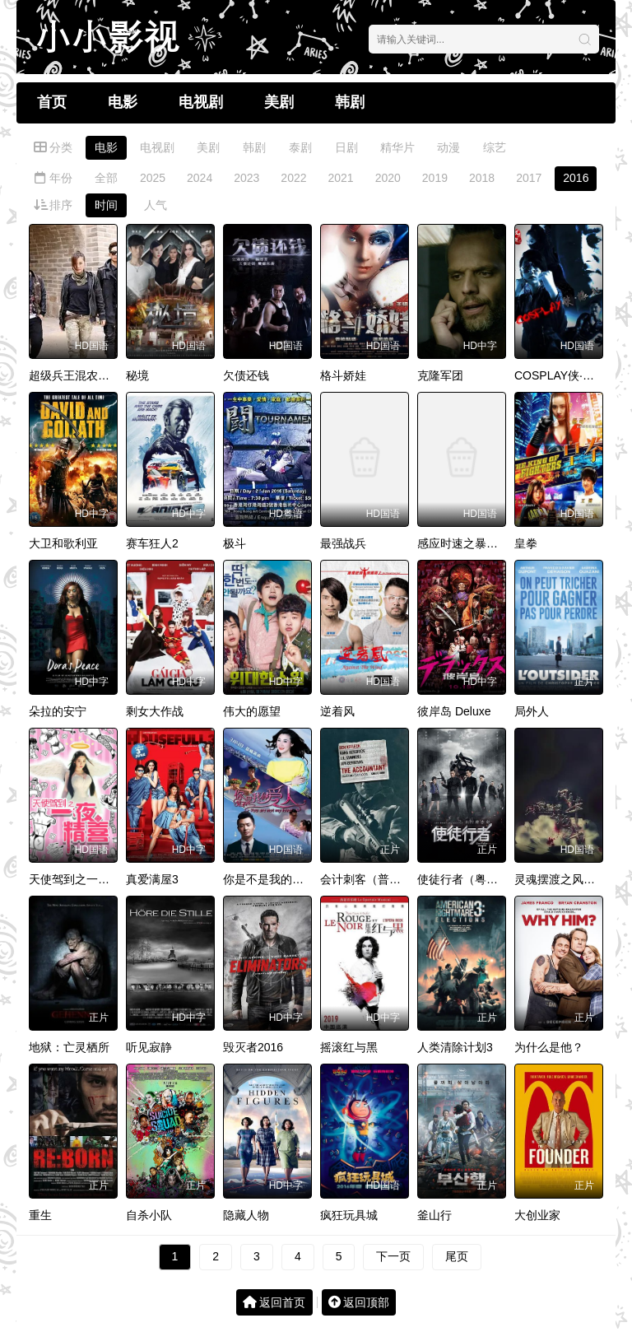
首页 (52, 102)
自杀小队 (149, 1215)
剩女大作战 (155, 711)
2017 (528, 177)
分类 (53, 147)
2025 (152, 177)
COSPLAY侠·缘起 (560, 375)
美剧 (279, 102)
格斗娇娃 (343, 375)
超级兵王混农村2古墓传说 (95, 375)
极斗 (234, 543)
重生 (40, 1215)
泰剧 (300, 147)
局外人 (531, 711)
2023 (246, 177)
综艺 (494, 147)
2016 (575, 177)
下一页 (393, 1256)
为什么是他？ (548, 1047)
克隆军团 (440, 375)
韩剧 (350, 102)
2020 (388, 177)
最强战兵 (343, 543)
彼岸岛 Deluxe (453, 711)
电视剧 (201, 102)
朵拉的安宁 (57, 711)
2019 (435, 177)
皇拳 (525, 543)
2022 (293, 177)
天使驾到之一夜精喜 (80, 879)
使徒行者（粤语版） (469, 879)
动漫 (448, 147)
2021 (341, 177)
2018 (482, 177)
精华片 (397, 147)
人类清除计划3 (455, 1047)
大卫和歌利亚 (63, 543)
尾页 (456, 1256)
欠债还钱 (246, 375)
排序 (53, 205)
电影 (122, 102)
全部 (106, 177)
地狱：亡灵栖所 (69, 1047)
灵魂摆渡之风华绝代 (566, 879)
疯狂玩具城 (349, 1215)
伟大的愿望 (252, 711)
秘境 (137, 375)
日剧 (346, 147)
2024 (199, 177)
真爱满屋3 (152, 879)
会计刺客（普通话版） (377, 879)
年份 (53, 177)
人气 (155, 205)
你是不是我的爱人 (269, 879)
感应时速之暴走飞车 (469, 543)
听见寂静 (149, 1047)
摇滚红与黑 (349, 1047)
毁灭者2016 (253, 1047)
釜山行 (434, 1215)
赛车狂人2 (152, 543)
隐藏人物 (246, 1215)
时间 (106, 205)
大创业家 (537, 1215)
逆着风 (337, 711)
